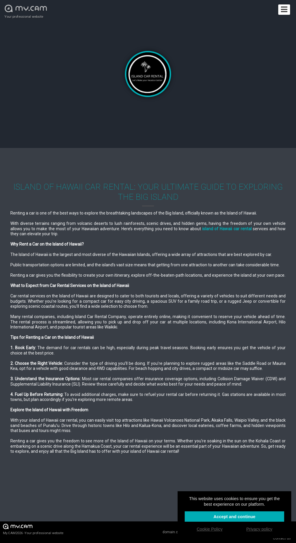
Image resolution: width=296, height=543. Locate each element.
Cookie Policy (209, 529)
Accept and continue (234, 516)
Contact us (282, 538)
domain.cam (173, 532)
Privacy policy (259, 529)
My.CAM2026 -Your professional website (33, 529)
